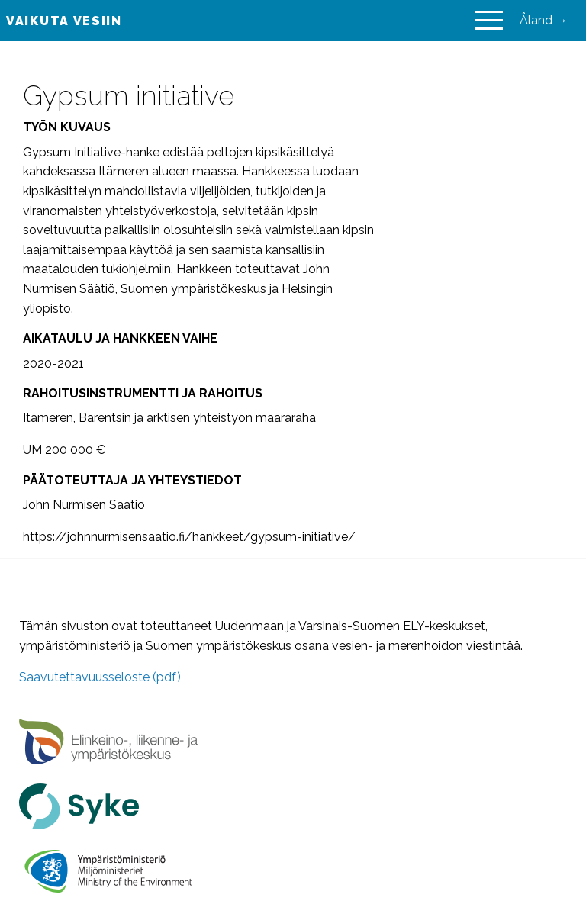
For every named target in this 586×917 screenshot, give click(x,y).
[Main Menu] (489, 21)
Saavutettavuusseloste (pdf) (100, 677)
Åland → (544, 20)
